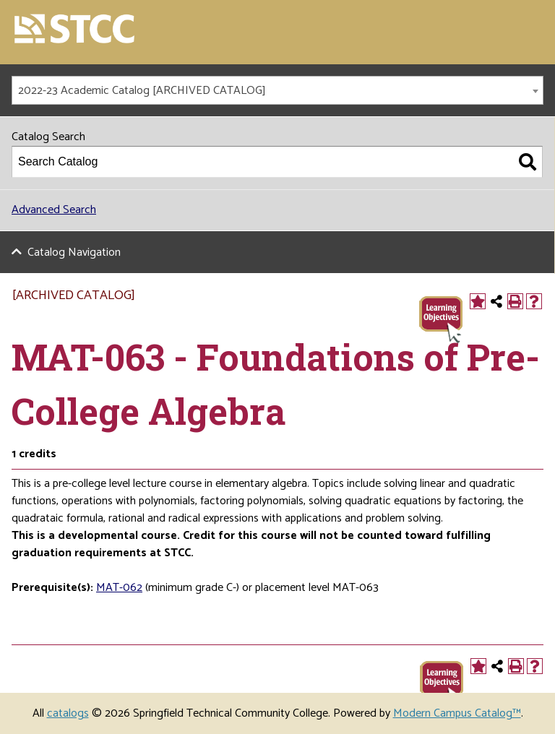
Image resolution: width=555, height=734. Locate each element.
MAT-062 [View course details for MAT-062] (119, 587)
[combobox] (277, 90)
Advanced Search (54, 210)
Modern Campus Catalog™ (457, 713)
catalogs (68, 713)
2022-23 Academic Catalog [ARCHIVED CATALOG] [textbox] (142, 90)
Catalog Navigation (74, 252)
